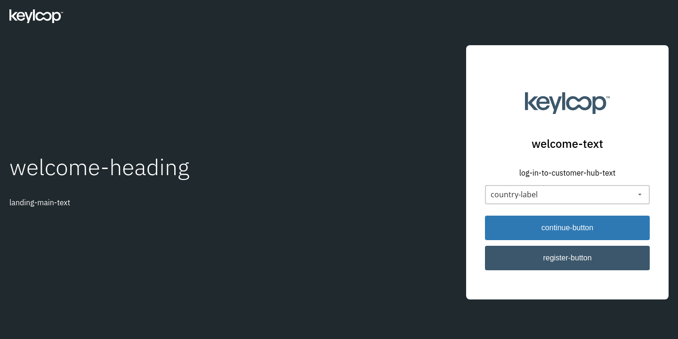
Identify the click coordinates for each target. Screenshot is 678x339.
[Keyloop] (36, 18)
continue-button (567, 228)
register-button (567, 258)
